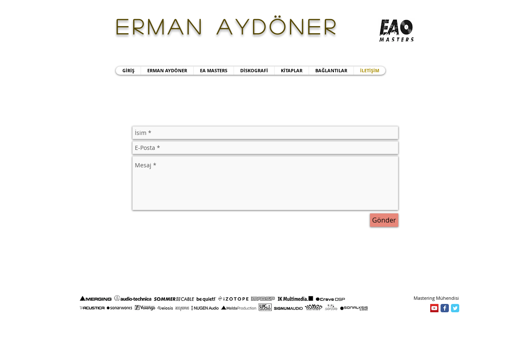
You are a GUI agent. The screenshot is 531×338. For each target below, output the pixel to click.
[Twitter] (455, 308)
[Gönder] (384, 220)
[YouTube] (434, 308)
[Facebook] (445, 308)
